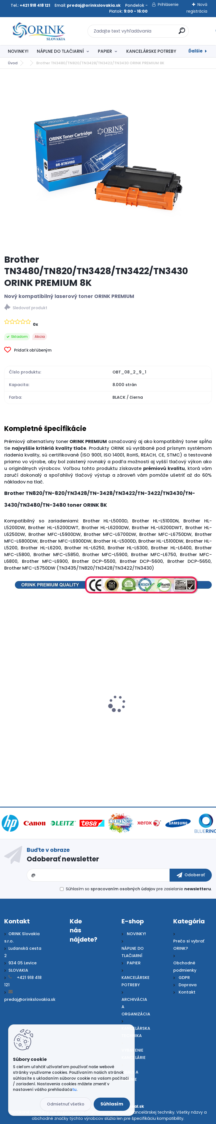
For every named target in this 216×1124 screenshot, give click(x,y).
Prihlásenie (168, 4)
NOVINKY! (18, 51)
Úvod (12, 63)
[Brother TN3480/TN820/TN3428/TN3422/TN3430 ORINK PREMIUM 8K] (108, 161)
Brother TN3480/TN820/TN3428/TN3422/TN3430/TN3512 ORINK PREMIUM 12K (61, 723)
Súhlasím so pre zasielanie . (139, 889)
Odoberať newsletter (63, 859)
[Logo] (38, 31)
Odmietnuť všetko (65, 1104)
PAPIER (105, 51)
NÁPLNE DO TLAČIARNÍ (60, 51)
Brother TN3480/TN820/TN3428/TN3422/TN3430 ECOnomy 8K (158, 723)
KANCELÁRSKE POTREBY (151, 51)
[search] (182, 32)
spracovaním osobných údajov (123, 889)
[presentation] (8, 698)
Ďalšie (195, 51)
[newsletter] (191, 875)
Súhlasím (111, 1104)
